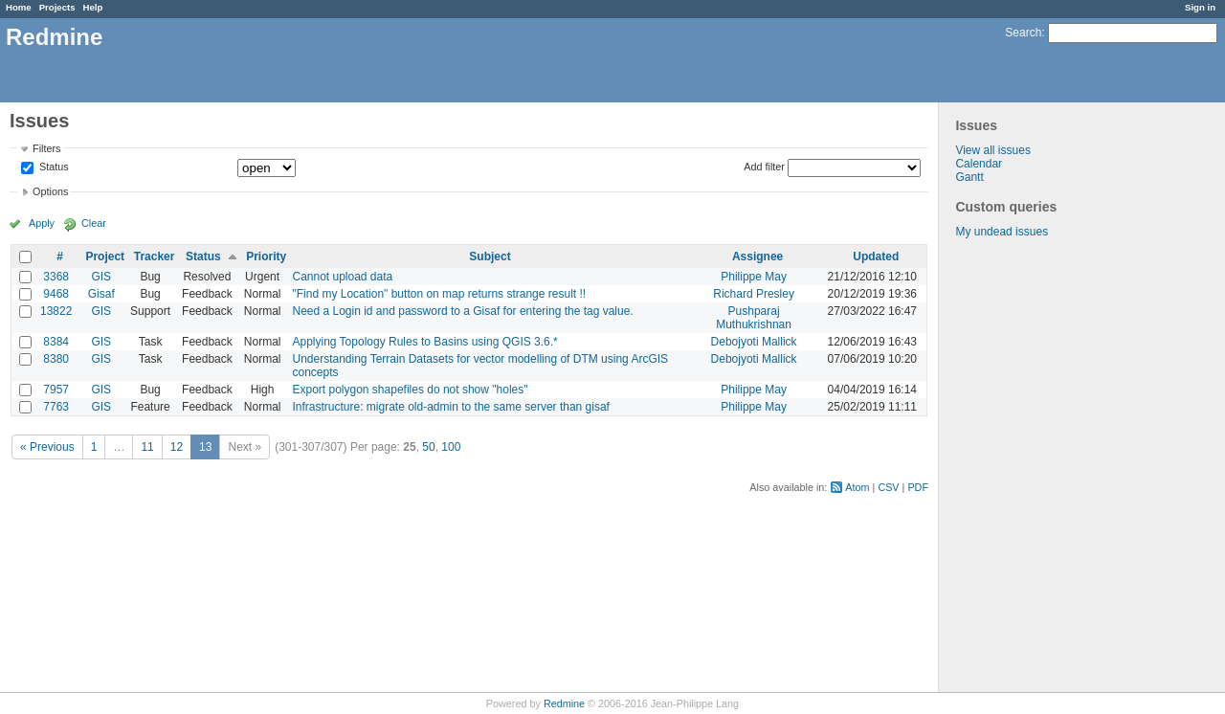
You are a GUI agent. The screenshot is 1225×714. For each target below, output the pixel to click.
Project (104, 256)
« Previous (47, 447)
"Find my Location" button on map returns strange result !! (439, 294)
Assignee (757, 256)
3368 (56, 276)
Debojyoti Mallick (754, 341)
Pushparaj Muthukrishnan (753, 317)
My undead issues (1001, 231)
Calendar (978, 163)
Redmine (564, 703)
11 (147, 447)
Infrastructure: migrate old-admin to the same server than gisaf (450, 406)
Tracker (154, 256)
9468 (56, 294)
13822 (56, 311)
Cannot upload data (342, 276)
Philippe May (754, 276)
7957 (56, 389)
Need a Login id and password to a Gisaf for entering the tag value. (462, 311)
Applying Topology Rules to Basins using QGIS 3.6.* (424, 341)
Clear (93, 223)
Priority (266, 256)
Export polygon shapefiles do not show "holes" (409, 389)
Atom (857, 487)
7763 (56, 406)
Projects (57, 7)
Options (50, 191)
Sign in (1200, 7)
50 (428, 447)
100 (450, 447)
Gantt (969, 177)
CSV (888, 487)
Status (52, 167)
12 (176, 447)
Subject (489, 256)
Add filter (764, 166)
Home (19, 7)
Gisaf (101, 294)
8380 (56, 359)
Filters (46, 148)
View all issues (992, 150)
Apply (42, 223)
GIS (101, 276)
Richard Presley (753, 294)
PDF (917, 487)
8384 (56, 341)
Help (93, 7)
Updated (876, 256)
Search (1023, 32)
